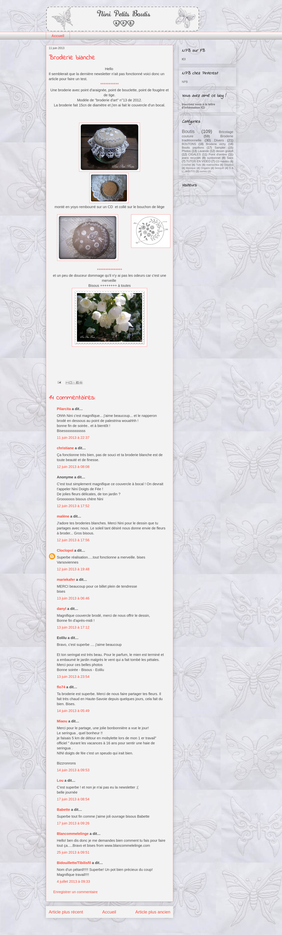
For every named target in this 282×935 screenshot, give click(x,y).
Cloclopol (65, 550)
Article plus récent (66, 911)
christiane (65, 448)
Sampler (220, 147)
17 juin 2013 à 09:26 (73, 823)
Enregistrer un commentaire (75, 892)
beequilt (219, 168)
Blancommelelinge (73, 834)
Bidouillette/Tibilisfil (74, 863)
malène (63, 516)
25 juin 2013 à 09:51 (73, 852)
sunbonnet (213, 157)
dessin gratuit (224, 151)
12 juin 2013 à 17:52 (73, 506)
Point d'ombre (218, 154)
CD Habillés (222, 161)
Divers (219, 140)
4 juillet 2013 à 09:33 (73, 881)
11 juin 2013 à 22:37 (73, 438)
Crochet (186, 164)
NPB (185, 81)
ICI (183, 59)
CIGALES (194, 154)
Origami (205, 168)
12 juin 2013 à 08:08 (73, 467)
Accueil (57, 36)
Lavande (203, 151)
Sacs (230, 157)
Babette (63, 810)
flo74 (61, 687)
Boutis (188, 131)
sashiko (203, 171)
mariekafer (66, 580)
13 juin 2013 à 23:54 (73, 677)
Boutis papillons (193, 147)
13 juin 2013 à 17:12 (73, 627)
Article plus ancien (152, 911)
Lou (60, 780)
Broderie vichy (216, 144)
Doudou (228, 164)
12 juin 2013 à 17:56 (73, 540)
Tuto (198, 164)
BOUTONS (189, 144)
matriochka (212, 164)
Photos (186, 151)
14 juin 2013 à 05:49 (73, 711)
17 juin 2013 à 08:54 (73, 799)
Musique (191, 168)
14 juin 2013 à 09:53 (73, 770)
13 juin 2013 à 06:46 (73, 598)
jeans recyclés (191, 157)
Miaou (62, 721)
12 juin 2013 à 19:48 (73, 569)
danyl (61, 609)
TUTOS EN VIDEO (198, 161)
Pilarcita (64, 409)
